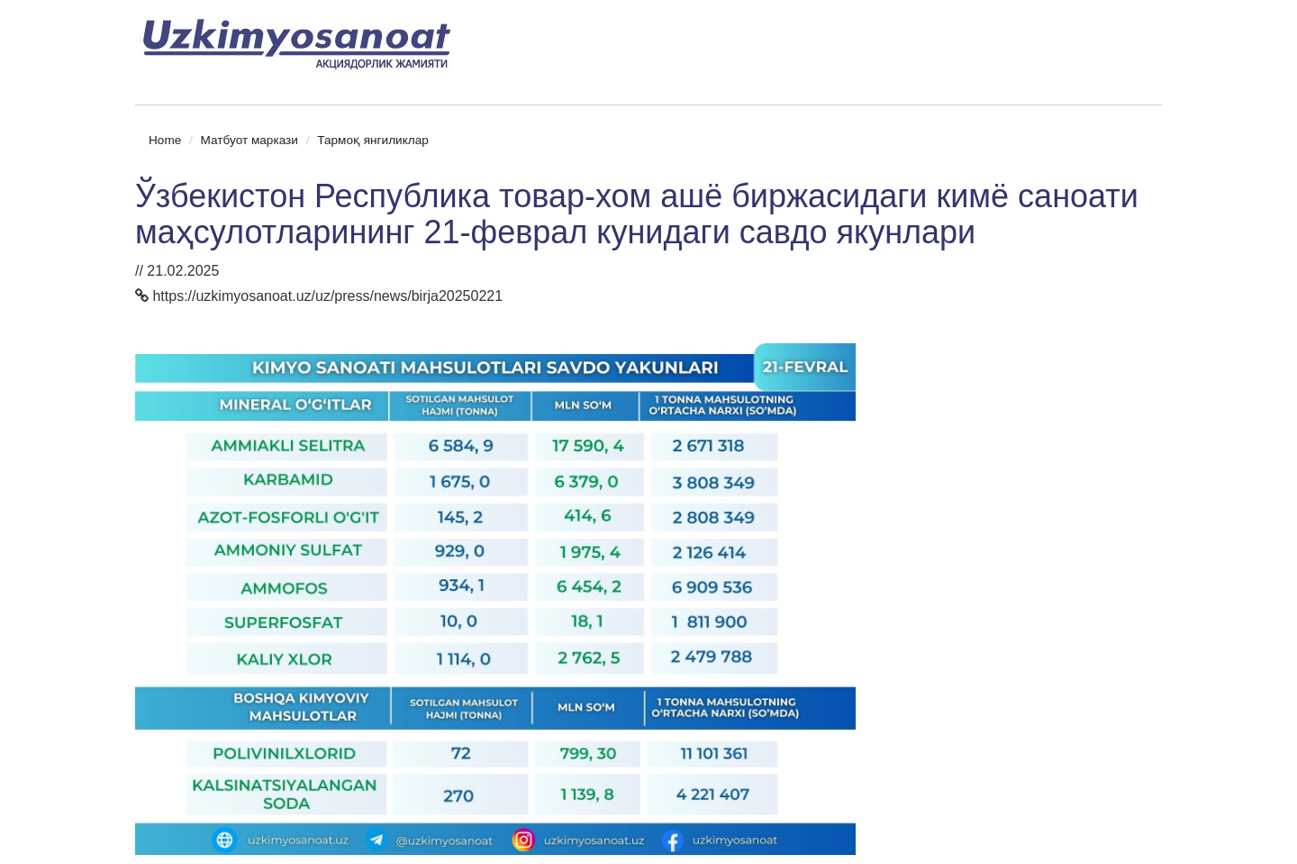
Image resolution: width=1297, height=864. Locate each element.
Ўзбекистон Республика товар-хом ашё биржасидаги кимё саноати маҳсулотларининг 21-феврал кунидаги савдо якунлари (636, 213)
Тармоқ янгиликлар (373, 140)
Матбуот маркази (249, 140)
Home (165, 140)
